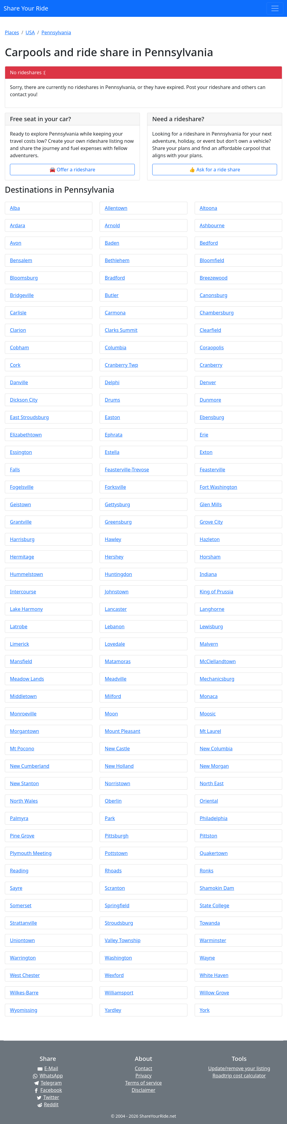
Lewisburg (211, 626)
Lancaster (116, 609)
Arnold (112, 225)
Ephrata (113, 434)
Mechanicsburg (217, 678)
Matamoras (118, 661)
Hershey (114, 556)
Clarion (18, 330)
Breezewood (214, 277)
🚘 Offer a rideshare (72, 169)
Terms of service (143, 1083)
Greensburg (118, 522)
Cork (15, 365)
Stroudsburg (119, 923)
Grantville (21, 522)
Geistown (20, 504)
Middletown (23, 696)
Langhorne (212, 609)
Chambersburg (217, 312)
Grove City (211, 522)
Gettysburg (117, 504)
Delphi (112, 382)
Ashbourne (212, 225)
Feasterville (212, 469)
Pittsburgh (116, 835)
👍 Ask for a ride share (214, 169)
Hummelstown (26, 574)
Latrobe (18, 626)
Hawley (113, 539)
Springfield (117, 905)
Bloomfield (212, 260)
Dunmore (210, 400)
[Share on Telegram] (48, 1082)
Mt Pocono (22, 748)
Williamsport (119, 992)
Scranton (115, 888)
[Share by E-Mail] (48, 1068)
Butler (112, 295)
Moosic (208, 713)
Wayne (207, 957)
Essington (21, 452)
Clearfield (210, 330)
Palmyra (19, 818)
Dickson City (24, 400)
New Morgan (214, 766)
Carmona (115, 312)
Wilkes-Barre (24, 992)
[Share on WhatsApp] (48, 1075)
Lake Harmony (26, 609)
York (205, 1010)
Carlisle (18, 312)
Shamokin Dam (217, 888)
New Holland (119, 766)
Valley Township (122, 940)
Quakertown (214, 853)
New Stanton (24, 783)
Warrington (23, 957)
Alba (15, 208)
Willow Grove (214, 992)
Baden (112, 243)
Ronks (207, 870)
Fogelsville (21, 487)
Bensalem (21, 260)
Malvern (209, 644)
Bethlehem (117, 260)
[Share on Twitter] (48, 1097)
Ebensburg (212, 417)
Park (110, 818)
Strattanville (23, 923)
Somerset (21, 905)
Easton (112, 417)
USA (30, 32)
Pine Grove (22, 835)
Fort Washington (218, 487)
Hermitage (22, 556)
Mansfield (21, 661)
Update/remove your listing (239, 1068)
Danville (19, 382)
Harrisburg (22, 539)
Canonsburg (213, 295)
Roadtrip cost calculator (239, 1075)
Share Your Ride (26, 8)
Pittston (208, 835)
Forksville (115, 487)
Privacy (143, 1075)
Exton (206, 452)
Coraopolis (212, 347)
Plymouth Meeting (31, 853)
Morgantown (24, 731)
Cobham (19, 347)
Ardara (17, 225)
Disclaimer (143, 1090)
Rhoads (113, 870)
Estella (112, 452)
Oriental (209, 801)
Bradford (115, 277)
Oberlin (113, 801)
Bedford (209, 243)
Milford (113, 696)
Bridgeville (22, 295)
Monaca (209, 696)
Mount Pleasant (122, 731)
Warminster (213, 940)
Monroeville (23, 713)
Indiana (208, 574)
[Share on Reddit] (48, 1104)
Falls (15, 469)
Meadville (115, 678)
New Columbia (216, 748)
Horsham (210, 556)
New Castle (117, 748)
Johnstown (116, 591)
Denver (208, 382)
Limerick (19, 644)
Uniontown (22, 940)
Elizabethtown (26, 434)
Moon (111, 713)
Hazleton (210, 539)
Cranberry (211, 365)
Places (12, 32)
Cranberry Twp (121, 365)
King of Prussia (216, 591)
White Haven (214, 975)
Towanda (210, 923)
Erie (204, 434)
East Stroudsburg (29, 417)
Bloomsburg (24, 277)
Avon (15, 243)
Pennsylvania (56, 32)
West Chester (25, 975)
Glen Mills (211, 504)
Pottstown (116, 853)
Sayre (16, 888)
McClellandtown (218, 661)
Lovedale (115, 644)
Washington (118, 957)
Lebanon (115, 626)
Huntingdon (118, 574)
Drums (112, 400)
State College (214, 905)
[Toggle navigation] (275, 8)
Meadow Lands (27, 678)
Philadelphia (214, 818)
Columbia (115, 347)
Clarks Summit (121, 330)
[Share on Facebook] (48, 1090)
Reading (19, 870)
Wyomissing (23, 1010)
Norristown (117, 783)
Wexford (114, 975)
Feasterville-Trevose (127, 469)
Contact (143, 1068)
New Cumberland (29, 766)
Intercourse (23, 591)
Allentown (116, 208)
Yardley (113, 1010)
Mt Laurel (210, 731)
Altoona (208, 208)
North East (212, 783)
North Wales (24, 801)
